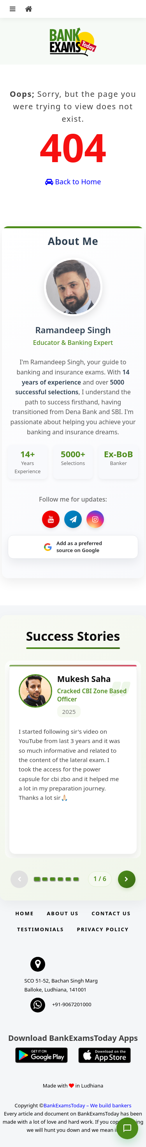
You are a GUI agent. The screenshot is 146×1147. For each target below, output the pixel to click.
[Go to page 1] (37, 879)
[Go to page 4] (60, 879)
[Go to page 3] (52, 879)
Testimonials (40, 929)
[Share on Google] (73, 547)
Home (24, 913)
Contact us (110, 913)
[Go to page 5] (68, 879)
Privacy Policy (103, 929)
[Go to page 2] (44, 879)
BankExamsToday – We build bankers (88, 1105)
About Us (63, 913)
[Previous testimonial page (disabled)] (19, 879)
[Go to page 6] (76, 879)
